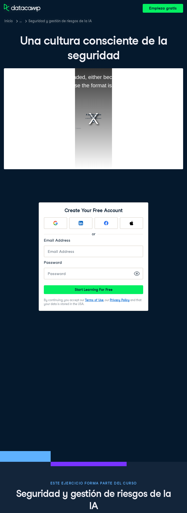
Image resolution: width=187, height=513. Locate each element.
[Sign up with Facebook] (106, 223)
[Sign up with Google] (55, 223)
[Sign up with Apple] (131, 223)
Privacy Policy (120, 300)
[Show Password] (136, 273)
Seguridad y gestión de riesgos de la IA (69, 21)
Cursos (25, 21)
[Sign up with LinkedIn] (81, 223)
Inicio (8, 21)
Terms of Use (94, 300)
